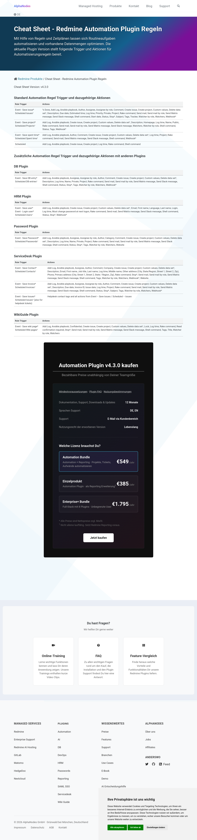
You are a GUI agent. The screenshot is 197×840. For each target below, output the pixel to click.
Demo (105, 778)
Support (163, 6)
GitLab (18, 755)
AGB (53, 827)
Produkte (114, 6)
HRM (61, 762)
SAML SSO (64, 786)
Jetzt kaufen (98, 563)
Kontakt (132, 6)
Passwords (64, 770)
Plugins (63, 723)
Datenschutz (39, 827)
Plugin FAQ (98, 405)
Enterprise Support (25, 739)
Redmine (19, 731)
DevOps (62, 755)
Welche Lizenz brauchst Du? (80, 461)
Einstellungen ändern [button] (157, 827)
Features (107, 739)
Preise (105, 731)
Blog (148, 6)
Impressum (20, 827)
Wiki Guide (64, 802)
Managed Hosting (89, 6)
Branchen (107, 755)
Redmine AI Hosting (26, 747)
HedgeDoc (20, 770)
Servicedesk (65, 794)
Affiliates (150, 747)
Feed (165, 764)
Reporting (63, 778)
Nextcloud (20, 778)
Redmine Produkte (30, 87)
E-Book (106, 770)
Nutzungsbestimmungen (121, 405)
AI (59, 739)
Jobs (148, 739)
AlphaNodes (22, 6)
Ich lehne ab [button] (136, 827)
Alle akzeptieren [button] (117, 827)
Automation (65, 731)
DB (59, 747)
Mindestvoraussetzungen (74, 405)
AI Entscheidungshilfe (115, 786)
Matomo (19, 762)
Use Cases (108, 762)
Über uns (150, 731)
